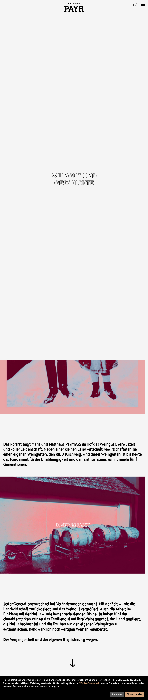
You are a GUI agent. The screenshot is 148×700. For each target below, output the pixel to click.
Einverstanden (134, 694)
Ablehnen (117, 694)
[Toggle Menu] (142, 4)
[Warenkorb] (134, 4)
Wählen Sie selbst (89, 683)
